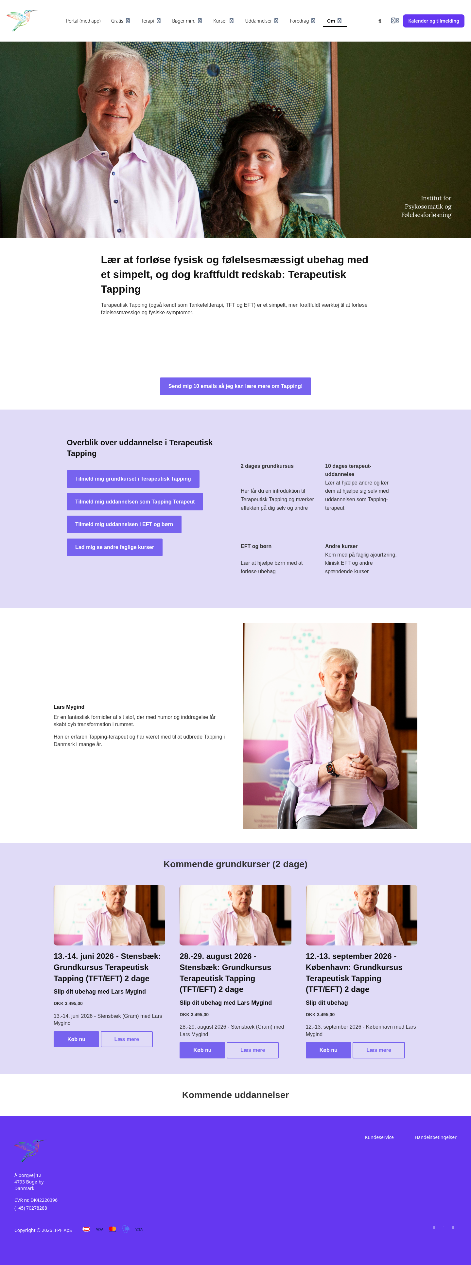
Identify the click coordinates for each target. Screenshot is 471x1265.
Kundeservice (379, 1137)
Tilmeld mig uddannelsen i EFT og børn (124, 524)
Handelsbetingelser (436, 1137)
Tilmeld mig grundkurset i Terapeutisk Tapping (133, 479)
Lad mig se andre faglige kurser (114, 547)
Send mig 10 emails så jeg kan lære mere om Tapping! (235, 386)
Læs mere (126, 1039)
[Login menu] (395, 21)
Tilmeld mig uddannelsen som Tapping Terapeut (135, 501)
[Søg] (380, 21)
